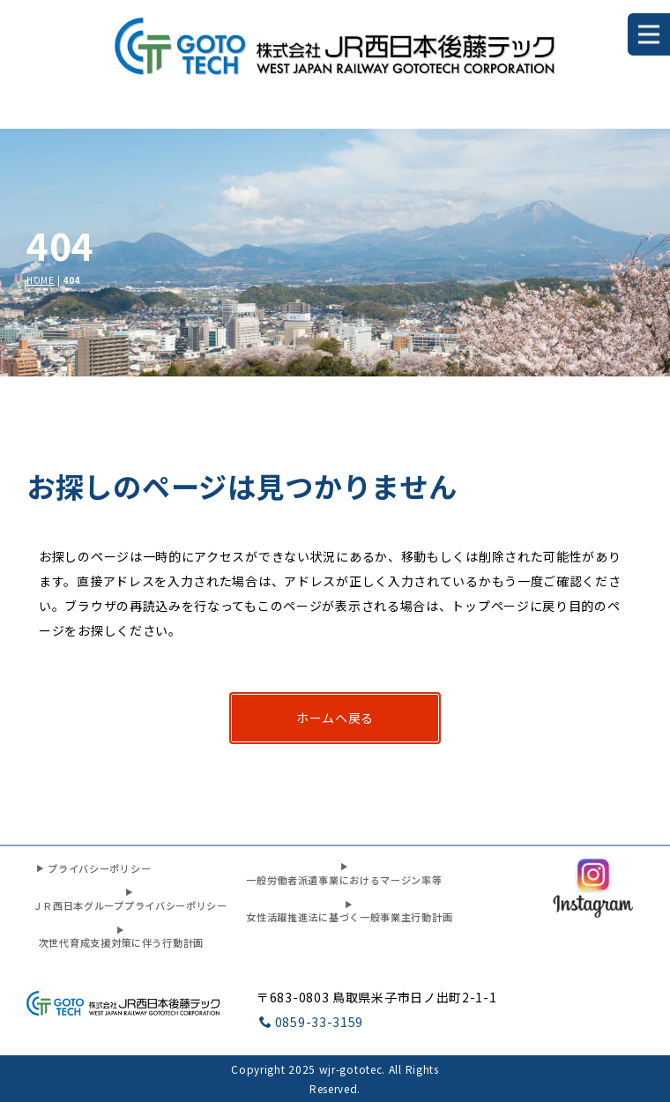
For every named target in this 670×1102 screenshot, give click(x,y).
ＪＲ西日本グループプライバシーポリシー (130, 899)
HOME (40, 280)
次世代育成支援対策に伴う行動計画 (121, 937)
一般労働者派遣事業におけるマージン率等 (344, 874)
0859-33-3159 (311, 1022)
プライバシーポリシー (93, 868)
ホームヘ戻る (335, 717)
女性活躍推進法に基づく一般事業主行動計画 (349, 912)
